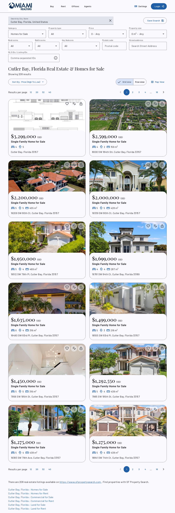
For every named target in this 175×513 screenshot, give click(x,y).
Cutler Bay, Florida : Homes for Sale (28, 489)
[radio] (124, 82)
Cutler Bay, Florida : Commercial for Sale (30, 497)
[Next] (163, 92)
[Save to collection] (67, 104)
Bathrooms (40, 40)
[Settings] (141, 6)
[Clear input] (110, 20)
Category (12, 28)
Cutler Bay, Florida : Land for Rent (27, 508)
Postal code (107, 40)
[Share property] (81, 104)
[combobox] (59, 22)
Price (91, 28)
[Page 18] (156, 92)
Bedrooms (13, 40)
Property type (55, 28)
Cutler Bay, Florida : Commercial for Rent (31, 500)
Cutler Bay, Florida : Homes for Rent (28, 493)
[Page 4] (145, 92)
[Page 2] (133, 92)
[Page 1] (127, 92)
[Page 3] (139, 92)
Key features (68, 40)
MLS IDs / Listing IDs (17, 52)
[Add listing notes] (74, 104)
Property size (135, 28)
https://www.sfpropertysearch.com (80, 481)
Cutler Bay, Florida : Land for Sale (26, 504)
